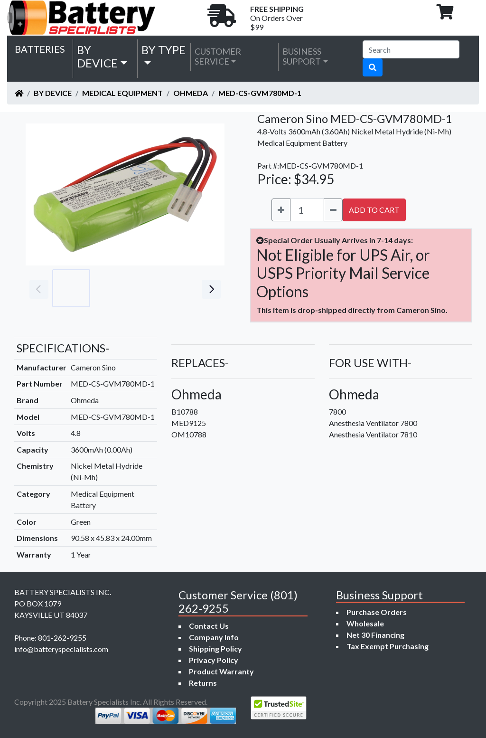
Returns (203, 682)
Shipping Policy (215, 648)
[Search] (411, 49)
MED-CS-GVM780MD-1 (259, 92)
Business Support (301, 56)
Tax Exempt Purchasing (387, 646)
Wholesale (365, 623)
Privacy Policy (213, 659)
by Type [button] (163, 50)
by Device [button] (97, 56)
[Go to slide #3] (155, 288)
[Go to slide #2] (113, 288)
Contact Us (209, 625)
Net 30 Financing (375, 634)
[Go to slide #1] (71, 288)
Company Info (214, 637)
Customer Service (218, 56)
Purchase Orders (376, 611)
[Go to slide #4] (196, 288)
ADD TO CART (374, 209)
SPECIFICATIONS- (63, 348)
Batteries (40, 49)
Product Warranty (221, 671)
